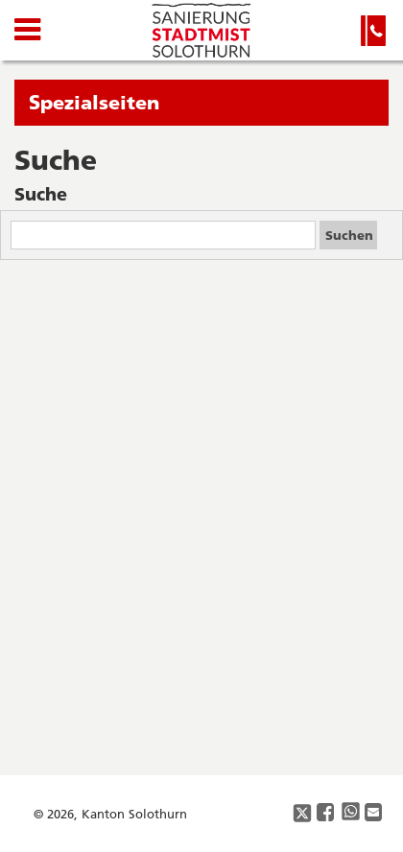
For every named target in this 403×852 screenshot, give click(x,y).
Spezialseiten (94, 102)
